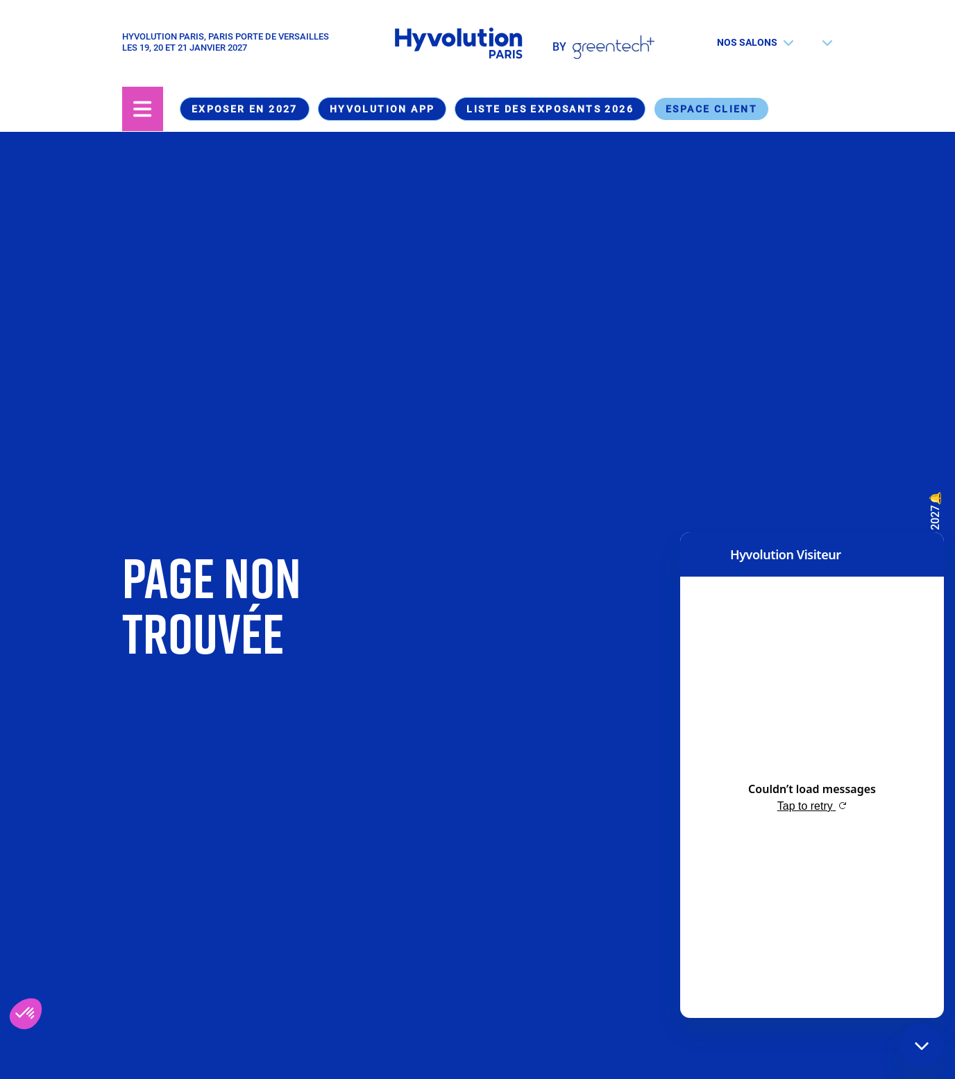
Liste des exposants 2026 (550, 108)
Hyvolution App (382, 108)
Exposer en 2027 (245, 108)
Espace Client (711, 108)
